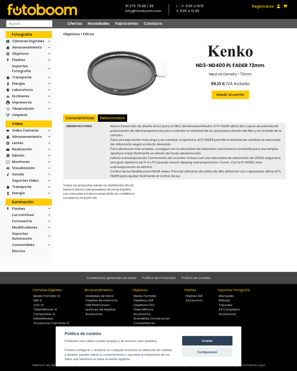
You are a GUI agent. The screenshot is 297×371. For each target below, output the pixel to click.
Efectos (18, 251)
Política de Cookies (196, 278)
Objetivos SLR (143, 300)
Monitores (21, 161)
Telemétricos (143, 309)
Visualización (23, 168)
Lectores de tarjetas (100, 309)
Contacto (153, 23)
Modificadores (24, 227)
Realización (22, 149)
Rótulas (224, 300)
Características (79, 118)
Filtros (88, 34)
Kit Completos (229, 309)
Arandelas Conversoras (151, 318)
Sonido (18, 174)
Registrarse (263, 6)
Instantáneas (43, 318)
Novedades (99, 23)
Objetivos (20, 53)
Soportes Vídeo (25, 180)
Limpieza (19, 115)
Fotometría (22, 221)
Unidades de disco (99, 296)
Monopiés (226, 296)
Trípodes (225, 305)
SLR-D (37, 300)
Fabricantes (126, 23)
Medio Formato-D (46, 296)
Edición (18, 155)
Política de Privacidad (158, 278)
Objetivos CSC (144, 305)
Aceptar (207, 340)
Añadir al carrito (230, 94)
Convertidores (144, 323)
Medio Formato (144, 296)
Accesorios (94, 314)
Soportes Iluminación (22, 236)
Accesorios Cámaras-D (51, 323)
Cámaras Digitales (28, 41)
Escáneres (20, 96)
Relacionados (112, 118)
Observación (23, 108)
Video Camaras (25, 130)
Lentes (17, 143)
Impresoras (22, 102)
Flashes (18, 60)
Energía (18, 83)
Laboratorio (22, 89)
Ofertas (74, 23)
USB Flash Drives (97, 305)
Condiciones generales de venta (111, 278)
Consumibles (23, 244)
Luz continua (23, 215)
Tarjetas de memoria (101, 300)
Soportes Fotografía (21, 68)
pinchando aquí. (253, 365)
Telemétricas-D (45, 309)
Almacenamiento (27, 47)
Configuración (207, 352)
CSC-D (38, 305)
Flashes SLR (194, 296)
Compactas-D (44, 314)
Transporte (22, 77)
